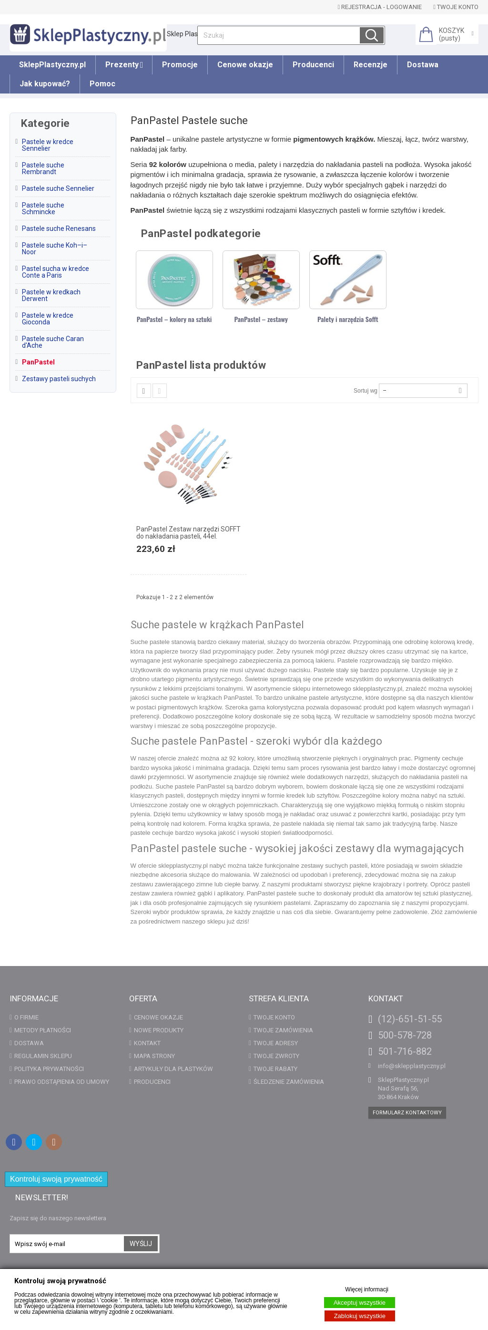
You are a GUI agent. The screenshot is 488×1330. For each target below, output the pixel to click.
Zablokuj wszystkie (360, 1316)
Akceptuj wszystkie (360, 1302)
